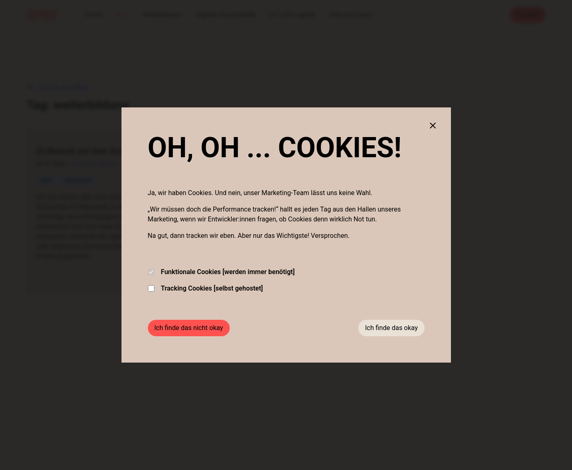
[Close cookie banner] (433, 125)
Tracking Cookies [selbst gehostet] (205, 288)
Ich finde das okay (391, 328)
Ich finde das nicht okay (188, 328)
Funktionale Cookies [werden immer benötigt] (221, 272)
